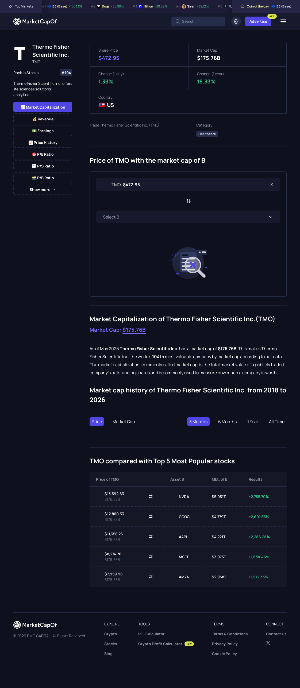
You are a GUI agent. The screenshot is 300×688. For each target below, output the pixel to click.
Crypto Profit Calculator (166, 643)
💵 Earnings (43, 130)
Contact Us (276, 633)
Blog (108, 653)
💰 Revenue (42, 118)
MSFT (179, 556)
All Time (276, 422)
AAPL (179, 536)
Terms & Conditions (230, 633)
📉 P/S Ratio (43, 166)
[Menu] (283, 21)
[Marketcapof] (35, 21)
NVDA (179, 496)
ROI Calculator (151, 633)
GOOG (180, 516)
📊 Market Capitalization (43, 107)
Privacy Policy (225, 643)
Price (97, 422)
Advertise (258, 21)
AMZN (180, 577)
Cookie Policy (224, 653)
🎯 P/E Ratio (43, 154)
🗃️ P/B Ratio (43, 177)
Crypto (110, 633)
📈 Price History (42, 142)
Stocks (110, 643)
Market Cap (124, 422)
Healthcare (207, 134)
